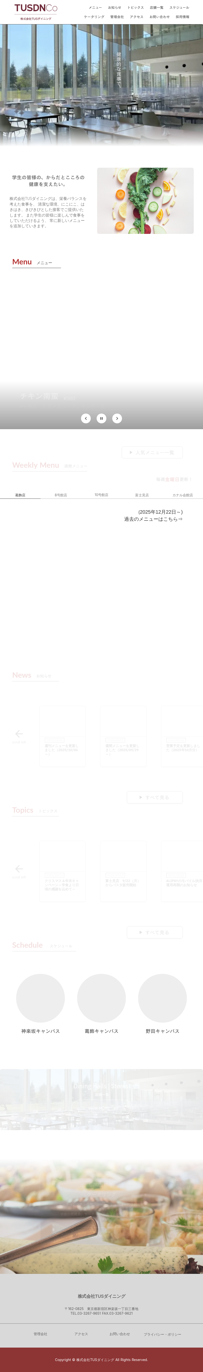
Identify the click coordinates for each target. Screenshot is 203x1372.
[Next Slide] (117, 418)
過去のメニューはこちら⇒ (153, 519)
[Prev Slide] (86, 418)
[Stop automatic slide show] (101, 418)
